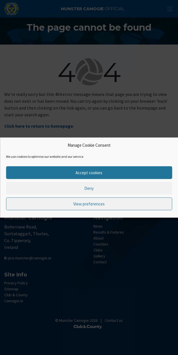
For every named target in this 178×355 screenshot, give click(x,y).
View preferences (89, 203)
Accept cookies (89, 172)
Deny (89, 188)
